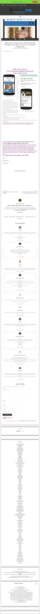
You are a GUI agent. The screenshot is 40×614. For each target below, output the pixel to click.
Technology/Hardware (20, 539)
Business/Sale (20, 460)
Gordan (20, 264)
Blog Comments (20, 454)
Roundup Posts (20, 527)
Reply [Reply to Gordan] (22, 271)
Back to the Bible (20, 451)
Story (20, 534)
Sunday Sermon (20, 538)
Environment (20, 478)
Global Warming (20, 485)
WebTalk (20, 554)
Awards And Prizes (20, 450)
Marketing (20, 508)
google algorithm (11, 216)
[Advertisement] (20, 60)
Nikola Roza (20, 370)
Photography (20, 517)
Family (20, 480)
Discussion (20, 471)
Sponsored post (20, 531)
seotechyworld (20, 218)
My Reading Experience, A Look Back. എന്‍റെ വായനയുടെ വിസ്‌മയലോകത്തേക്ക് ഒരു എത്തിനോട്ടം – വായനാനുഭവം (20, 573)
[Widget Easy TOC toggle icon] (36, 583)
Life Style (20, 504)
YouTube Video (20, 563)
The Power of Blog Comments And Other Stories (20, 571)
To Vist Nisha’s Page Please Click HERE (21, 591)
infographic (20, 495)
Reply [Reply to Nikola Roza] (22, 379)
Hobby (20, 493)
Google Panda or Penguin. (20, 216)
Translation (20, 545)
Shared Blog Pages (20, 529)
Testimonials (20, 541)
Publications (20, 521)
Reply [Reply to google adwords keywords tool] (22, 363)
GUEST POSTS (20, 490)
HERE (26, 143)
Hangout (20, 491)
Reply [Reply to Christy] (22, 329)
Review (20, 525)
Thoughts (20, 542)
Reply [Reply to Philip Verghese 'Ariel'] (22, 256)
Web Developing (20, 552)
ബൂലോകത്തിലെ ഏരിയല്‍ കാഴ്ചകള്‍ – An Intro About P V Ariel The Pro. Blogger (20, 577)
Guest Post (20, 489)
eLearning (20, 475)
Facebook (22, 209)
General (20, 483)
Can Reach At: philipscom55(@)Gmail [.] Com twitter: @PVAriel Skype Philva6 (25, 210)
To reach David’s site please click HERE (21, 602)
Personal (20, 512)
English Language (20, 477)
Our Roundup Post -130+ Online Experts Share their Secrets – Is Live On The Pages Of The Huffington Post (20, 575)
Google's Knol (20, 487)
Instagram (20, 498)
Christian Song (20, 461)
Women (20, 557)
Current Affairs (20, 468)
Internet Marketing (20, 500)
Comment (4, 388)
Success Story (20, 537)
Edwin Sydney (20, 310)
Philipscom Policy (20, 515)
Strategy (20, 536)
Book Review (20, 458)
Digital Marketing (20, 470)
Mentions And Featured (20, 511)
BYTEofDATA (5, 163)
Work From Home (20, 560)
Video (20, 549)
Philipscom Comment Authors (20, 513)
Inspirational (20, 497)
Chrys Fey (20, 230)
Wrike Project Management (20, 561)
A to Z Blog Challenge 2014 (20, 444)
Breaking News (20, 459)
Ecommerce (20, 472)
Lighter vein (20, 505)
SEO (35, 216)
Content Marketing (20, 465)
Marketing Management (20, 509)
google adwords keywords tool (20, 355)
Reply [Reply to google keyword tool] (22, 303)
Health (20, 492)
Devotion (20, 469)
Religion (20, 522)
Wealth (20, 550)
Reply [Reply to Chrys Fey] (22, 240)
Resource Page (20, 524)
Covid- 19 (20, 467)
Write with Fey (20, 238)
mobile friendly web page (29, 216)
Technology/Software (25, 48)
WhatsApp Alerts (20, 556)
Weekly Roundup (20, 555)
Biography (20, 453)
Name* (4, 400)
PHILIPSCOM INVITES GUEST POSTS (20, 514)
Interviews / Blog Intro (20, 501)
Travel (20, 546)
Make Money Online (20, 506)
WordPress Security (20, 559)
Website (4, 409)
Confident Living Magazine (20, 463)
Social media (20, 530)
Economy (20, 473)
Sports (20, 532)
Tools (20, 544)
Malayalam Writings (20, 507)
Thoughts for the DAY (20, 543)
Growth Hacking (20, 488)
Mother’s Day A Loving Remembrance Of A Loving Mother (20, 576)
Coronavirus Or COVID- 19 (20, 466)
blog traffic (20, 455)
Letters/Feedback (20, 503)
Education (20, 474)
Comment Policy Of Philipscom (20, 462)
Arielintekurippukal (20, 448)
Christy (20, 321)
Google (19, 48)
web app (20, 551)
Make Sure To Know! (20, 586)
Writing (20, 562)
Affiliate (20, 446)
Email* (4, 405)
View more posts (20, 212)
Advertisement (20, 445)
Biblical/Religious (20, 452)
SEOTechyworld (6, 160)
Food (20, 482)
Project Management (20, 520)
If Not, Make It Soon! (20, 588)
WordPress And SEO (20, 558)
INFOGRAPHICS (20, 496)
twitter (20, 548)
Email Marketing (20, 476)
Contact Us (20, 464)
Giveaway (20, 484)
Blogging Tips (20, 457)
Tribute (20, 547)
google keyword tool (20, 297)
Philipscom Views (20, 516)
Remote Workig (20, 523)
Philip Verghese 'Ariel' (20, 246)
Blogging (16, 48)
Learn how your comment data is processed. (27, 420)
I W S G (20, 494)
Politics (20, 519)
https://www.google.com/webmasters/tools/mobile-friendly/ (18, 141)
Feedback (20, 481)
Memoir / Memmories (20, 510)
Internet (20, 499)
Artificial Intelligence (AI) (20, 449)
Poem (20, 518)
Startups (20, 533)
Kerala (20, 502)
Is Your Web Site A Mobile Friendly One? (20, 587)
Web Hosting (20, 553)
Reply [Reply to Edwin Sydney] (22, 315)
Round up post (20, 526)
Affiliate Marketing (20, 447)
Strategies (20, 535)
